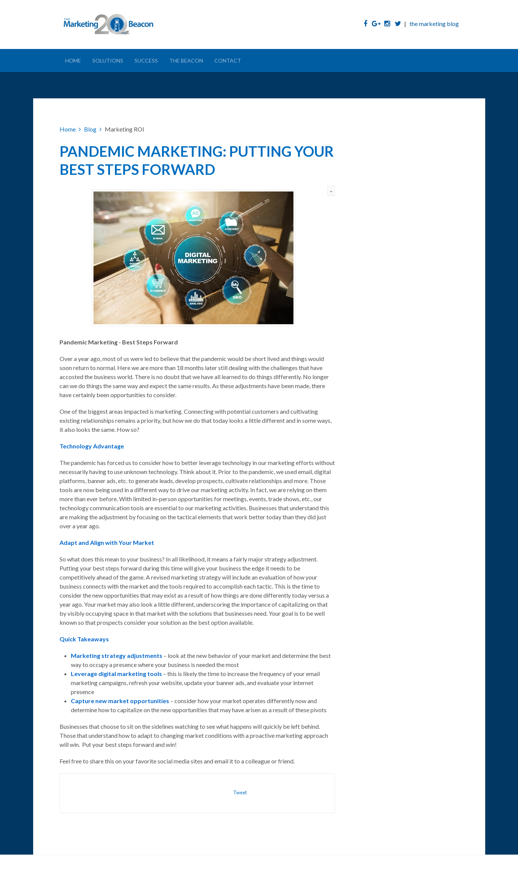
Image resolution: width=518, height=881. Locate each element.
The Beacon (186, 60)
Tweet (240, 792)
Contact (227, 60)
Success (146, 60)
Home (73, 60)
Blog (90, 129)
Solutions (107, 60)
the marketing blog (434, 23)
